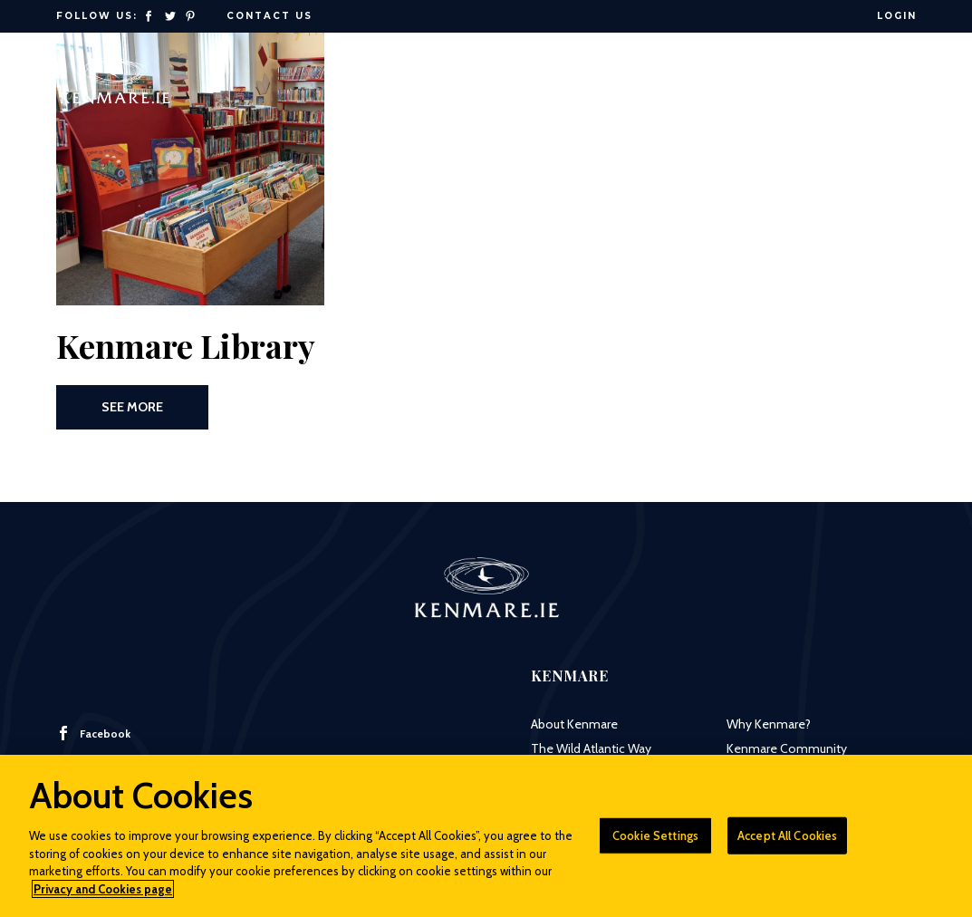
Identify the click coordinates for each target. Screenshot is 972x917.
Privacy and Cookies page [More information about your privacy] (103, 896)
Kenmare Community (787, 748)
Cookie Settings (655, 842)
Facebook (93, 733)
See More (132, 407)
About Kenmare (574, 724)
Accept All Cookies (787, 842)
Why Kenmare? (769, 724)
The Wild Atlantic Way (591, 748)
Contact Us (269, 16)
